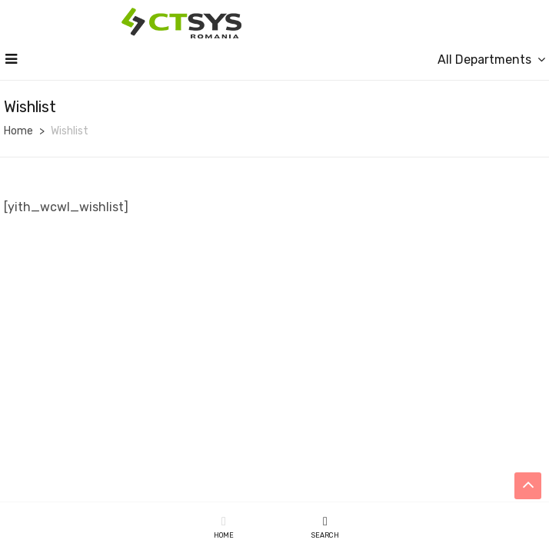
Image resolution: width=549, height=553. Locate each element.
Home (18, 130)
